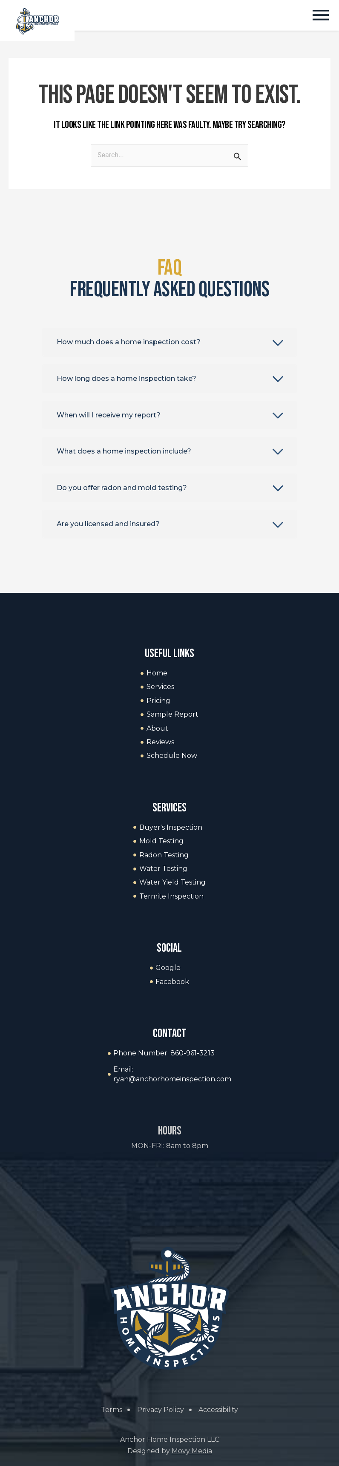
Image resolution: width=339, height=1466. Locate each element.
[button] (321, 16)
